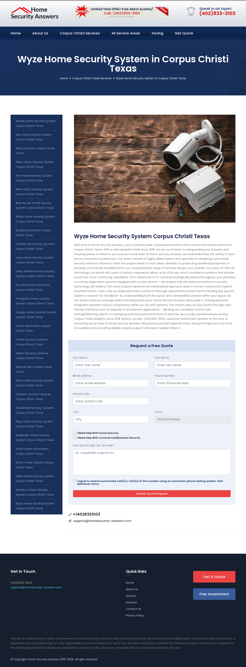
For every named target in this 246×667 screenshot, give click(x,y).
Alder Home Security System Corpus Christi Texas (35, 164)
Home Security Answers (43, 659)
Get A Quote (214, 576)
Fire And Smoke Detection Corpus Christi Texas (33, 287)
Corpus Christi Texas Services (92, 78)
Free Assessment (214, 594)
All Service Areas (125, 33)
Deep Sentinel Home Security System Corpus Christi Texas (35, 273)
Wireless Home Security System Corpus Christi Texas (35, 492)
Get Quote (184, 33)
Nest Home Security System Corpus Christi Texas (34, 382)
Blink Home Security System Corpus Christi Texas (34, 191)
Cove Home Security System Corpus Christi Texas (35, 259)
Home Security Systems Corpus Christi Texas (32, 341)
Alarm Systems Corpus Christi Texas (35, 150)
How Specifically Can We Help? (93, 445)
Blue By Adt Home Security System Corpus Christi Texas (35, 205)
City (75, 412)
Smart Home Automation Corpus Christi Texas (32, 451)
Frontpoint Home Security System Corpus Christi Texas (35, 300)
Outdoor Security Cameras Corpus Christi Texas (33, 396)
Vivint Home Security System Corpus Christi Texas (35, 478)
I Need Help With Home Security (98, 433)
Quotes (131, 596)
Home (16, 33)
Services (131, 602)
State (158, 412)
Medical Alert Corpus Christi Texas (34, 369)
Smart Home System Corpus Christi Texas (35, 464)
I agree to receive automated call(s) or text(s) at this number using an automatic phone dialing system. (150, 482)
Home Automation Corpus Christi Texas (33, 328)
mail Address (82, 376)
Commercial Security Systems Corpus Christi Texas (35, 246)
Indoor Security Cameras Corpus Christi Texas (32, 355)
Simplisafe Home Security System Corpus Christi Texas (35, 437)
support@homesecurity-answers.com (102, 521)
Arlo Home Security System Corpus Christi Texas (34, 178)
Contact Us (133, 609)
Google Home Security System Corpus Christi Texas (36, 314)
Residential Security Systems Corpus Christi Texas (35, 410)
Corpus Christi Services (80, 33)
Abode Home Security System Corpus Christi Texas (36, 123)
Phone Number (165, 376)
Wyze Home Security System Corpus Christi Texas (35, 505)
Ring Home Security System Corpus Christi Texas (34, 423)
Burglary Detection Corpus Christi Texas (33, 232)
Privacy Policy (135, 615)
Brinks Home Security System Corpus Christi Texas (35, 219)
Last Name (162, 358)
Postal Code (81, 394)
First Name (80, 358)
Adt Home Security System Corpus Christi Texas (34, 137)
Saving (157, 33)
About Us (40, 33)
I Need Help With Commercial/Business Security (108, 437)
